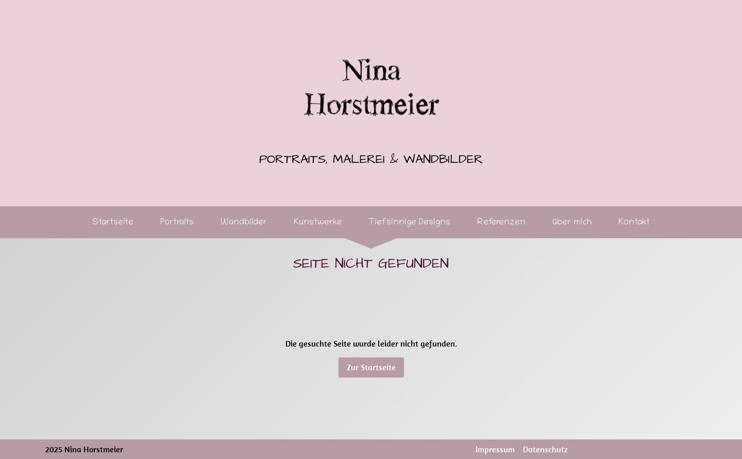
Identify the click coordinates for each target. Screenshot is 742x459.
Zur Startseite (371, 367)
